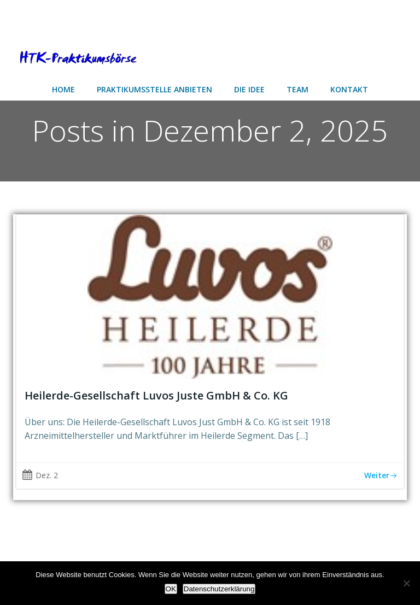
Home (63, 89)
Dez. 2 (40, 475)
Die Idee (249, 89)
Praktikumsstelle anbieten (154, 89)
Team (297, 89)
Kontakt (349, 89)
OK (171, 589)
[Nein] (406, 583)
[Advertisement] (87, 18)
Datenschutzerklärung (219, 589)
